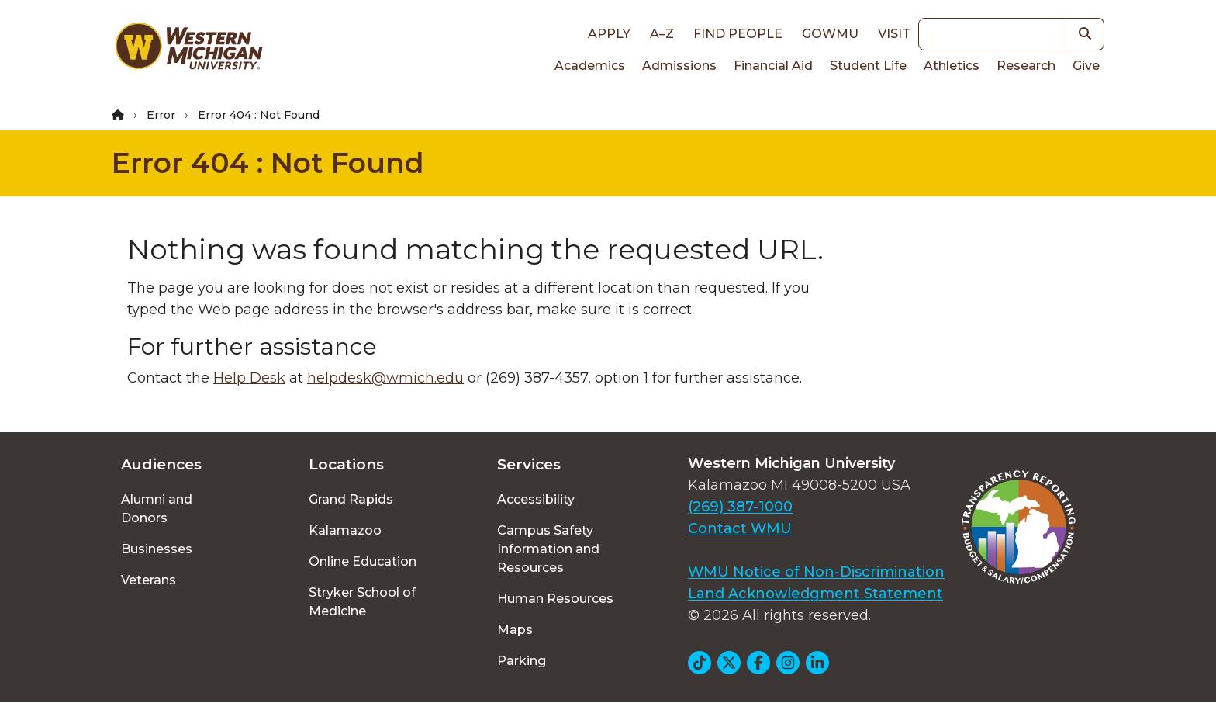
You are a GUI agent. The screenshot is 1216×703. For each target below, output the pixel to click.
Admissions (679, 65)
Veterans (148, 580)
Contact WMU (740, 528)
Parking (521, 660)
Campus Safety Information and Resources (548, 549)
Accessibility (536, 499)
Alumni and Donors (156, 508)
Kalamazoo (345, 530)
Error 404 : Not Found (268, 163)
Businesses (156, 549)
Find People (737, 33)
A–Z (662, 33)
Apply (609, 33)
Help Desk (249, 377)
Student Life (868, 65)
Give (1086, 65)
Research (1026, 65)
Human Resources (555, 598)
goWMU (830, 33)
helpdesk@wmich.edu (385, 377)
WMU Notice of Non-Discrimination (816, 571)
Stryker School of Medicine (362, 601)
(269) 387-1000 (740, 506)
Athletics (951, 65)
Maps (515, 629)
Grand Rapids (351, 499)
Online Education (362, 561)
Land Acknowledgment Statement (815, 593)
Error (161, 115)
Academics (589, 65)
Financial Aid (773, 65)
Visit (894, 33)
